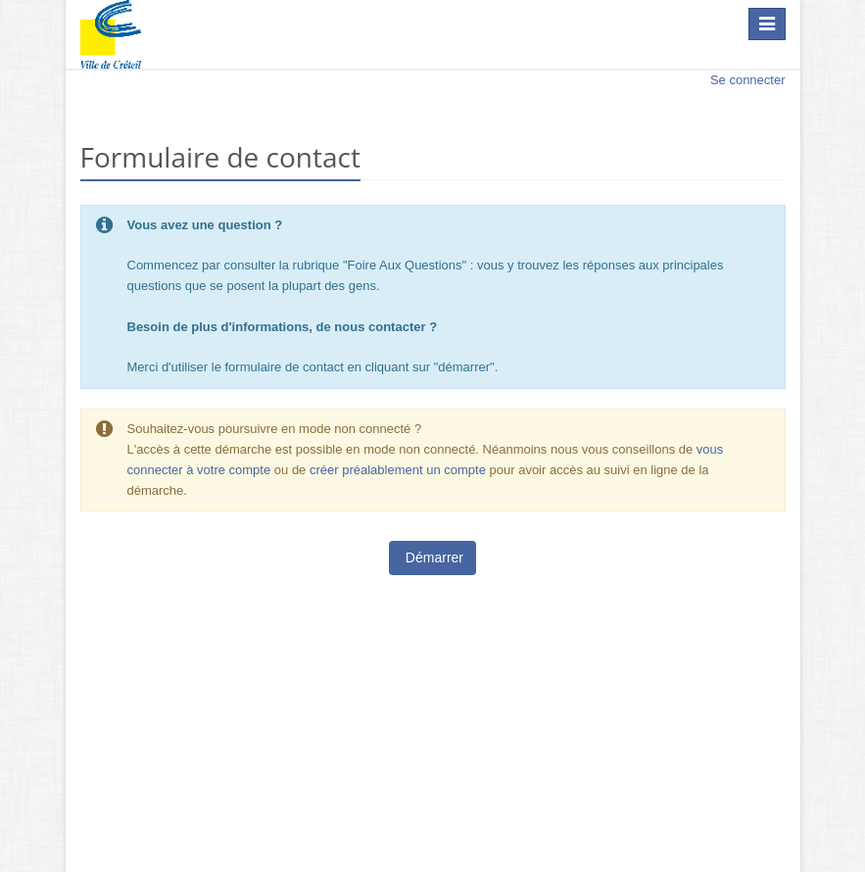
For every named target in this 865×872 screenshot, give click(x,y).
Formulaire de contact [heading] (220, 157)
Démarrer (432, 557)
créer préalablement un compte (398, 469)
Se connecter (748, 80)
